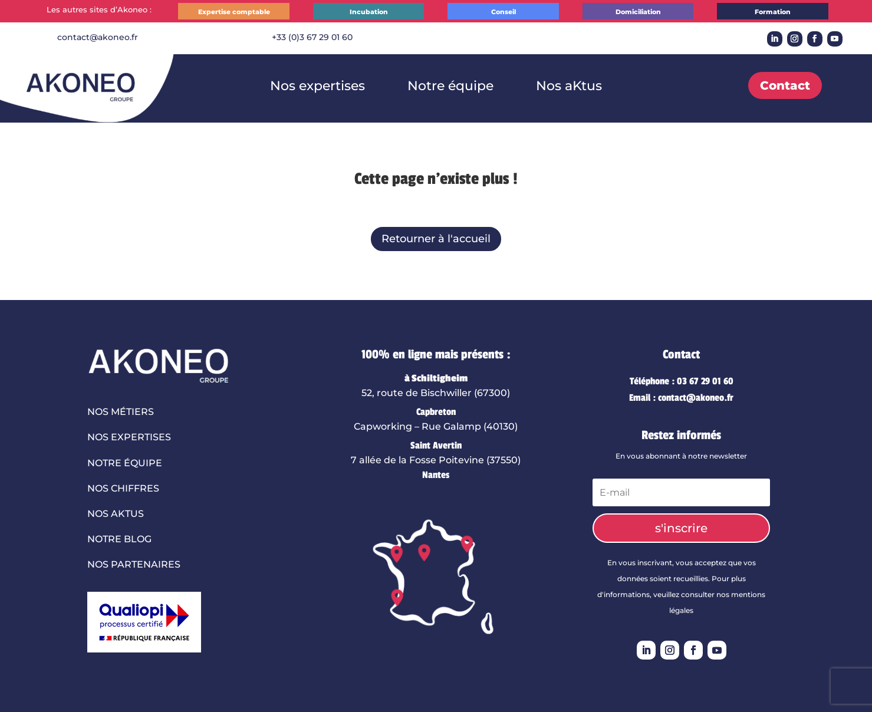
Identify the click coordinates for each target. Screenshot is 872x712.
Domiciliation (638, 12)
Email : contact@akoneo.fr (681, 398)
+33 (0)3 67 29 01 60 (312, 37)
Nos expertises (326, 86)
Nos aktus (115, 513)
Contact (785, 85)
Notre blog (119, 539)
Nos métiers (120, 411)
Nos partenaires (133, 564)
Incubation (369, 12)
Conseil (503, 12)
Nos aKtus (555, 86)
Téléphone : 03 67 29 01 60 (681, 381)
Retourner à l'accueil (436, 238)
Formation (773, 12)
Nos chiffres (123, 488)
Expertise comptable (234, 12)
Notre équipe (445, 86)
